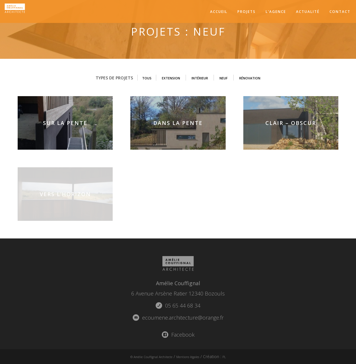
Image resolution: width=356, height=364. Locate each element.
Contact (340, 11)
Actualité (308, 11)
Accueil (218, 11)
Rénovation (257, 78)
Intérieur (199, 78)
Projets (246, 11)
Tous (137, 78)
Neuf (227, 78)
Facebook (178, 334)
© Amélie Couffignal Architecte (146, 356)
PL (236, 356)
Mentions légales (195, 356)
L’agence (276, 11)
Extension (165, 78)
